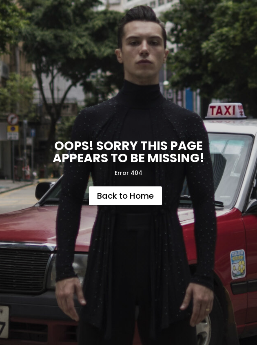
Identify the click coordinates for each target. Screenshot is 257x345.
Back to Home (125, 196)
